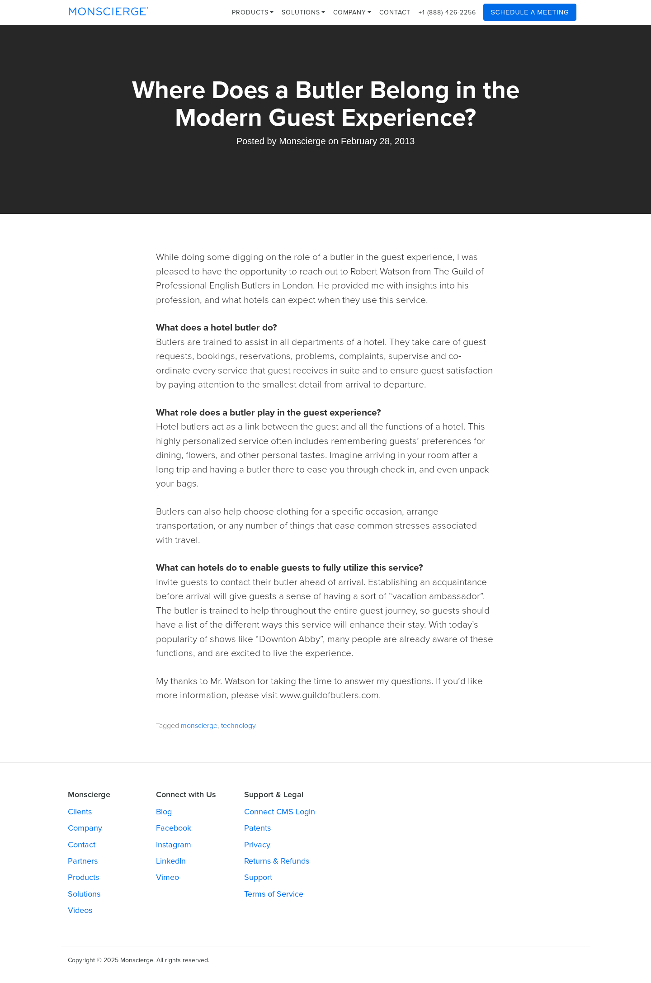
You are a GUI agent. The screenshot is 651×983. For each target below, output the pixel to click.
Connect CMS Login (279, 812)
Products (253, 12)
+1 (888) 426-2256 (447, 12)
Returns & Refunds (276, 861)
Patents (257, 828)
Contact (394, 12)
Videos (80, 910)
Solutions (303, 12)
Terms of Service (273, 894)
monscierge (199, 725)
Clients (80, 812)
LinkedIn (171, 861)
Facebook (173, 828)
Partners (83, 861)
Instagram (173, 845)
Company (352, 12)
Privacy (257, 845)
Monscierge (302, 141)
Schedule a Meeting (530, 12)
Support (258, 877)
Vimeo (167, 877)
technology (238, 725)
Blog (164, 812)
